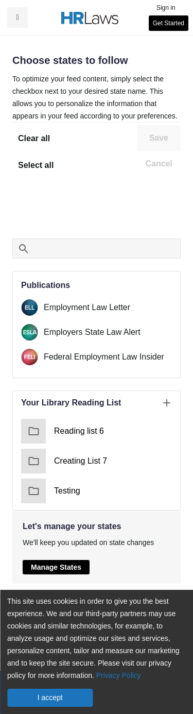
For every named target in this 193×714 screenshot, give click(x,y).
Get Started (168, 23)
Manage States (56, 567)
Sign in (166, 7)
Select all (36, 165)
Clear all (34, 138)
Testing (50, 491)
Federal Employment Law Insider (104, 356)
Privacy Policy (118, 675)
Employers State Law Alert (92, 332)
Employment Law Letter (87, 307)
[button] (17, 17)
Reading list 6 (62, 431)
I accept (50, 697)
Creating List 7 (64, 461)
